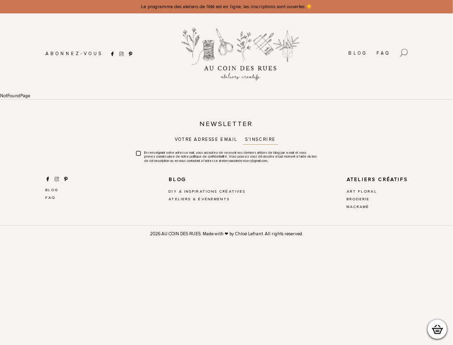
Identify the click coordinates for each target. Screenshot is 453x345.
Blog (357, 53)
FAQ (383, 53)
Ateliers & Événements (199, 199)
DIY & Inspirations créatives (207, 191)
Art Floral (362, 191)
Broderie (358, 199)
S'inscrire (260, 139)
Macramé (358, 207)
